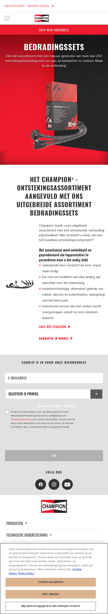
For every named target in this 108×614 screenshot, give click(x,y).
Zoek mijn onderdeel (54, 30)
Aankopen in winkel (54, 338)
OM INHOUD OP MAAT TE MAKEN (56, 406)
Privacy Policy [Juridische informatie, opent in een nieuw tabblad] (26, 573)
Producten (17, 523)
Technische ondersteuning (29, 535)
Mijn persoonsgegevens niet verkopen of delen (50, 606)
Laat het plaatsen (52, 326)
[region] (54, 578)
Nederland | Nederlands (27, 6)
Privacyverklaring (21, 419)
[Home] (42, 18)
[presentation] (40, 439)
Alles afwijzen (50, 594)
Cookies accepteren (50, 582)
